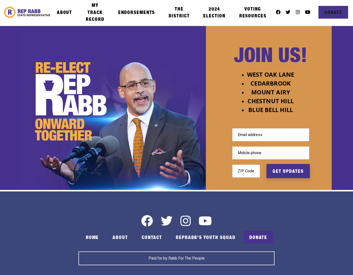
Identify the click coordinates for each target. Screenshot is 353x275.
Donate (333, 12)
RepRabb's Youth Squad (206, 237)
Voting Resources (252, 12)
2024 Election (214, 12)
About (64, 12)
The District (179, 12)
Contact (152, 237)
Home (92, 237)
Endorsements (136, 12)
